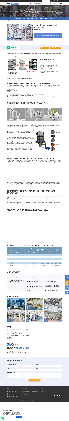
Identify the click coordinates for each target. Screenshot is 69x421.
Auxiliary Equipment (39, 18)
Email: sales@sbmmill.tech (13, 407)
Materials (60, 3)
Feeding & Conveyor (49, 18)
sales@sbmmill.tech (19, 0)
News (47, 3)
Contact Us (55, 3)
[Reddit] (15, 356)
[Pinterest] (14, 356)
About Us (35, 3)
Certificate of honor (35, 402)
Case (44, 3)
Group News (44, 400)
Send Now (34, 391)
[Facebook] (8, 356)
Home (31, 3)
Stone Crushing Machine (28, 18)
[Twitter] (10, 356)
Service (50, 3)
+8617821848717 (11, 0)
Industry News (44, 402)
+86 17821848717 (12, 400)
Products (39, 3)
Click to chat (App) (11, 405)
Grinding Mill (18, 18)
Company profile (34, 400)
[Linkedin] (12, 356)
